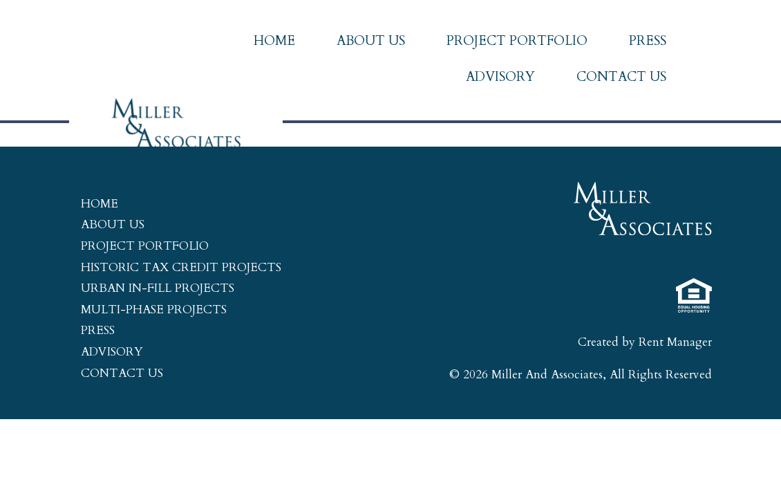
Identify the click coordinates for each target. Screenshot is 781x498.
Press (647, 41)
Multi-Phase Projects (154, 309)
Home (274, 41)
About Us (371, 41)
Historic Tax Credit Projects (181, 267)
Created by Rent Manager (645, 342)
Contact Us (621, 77)
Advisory (500, 77)
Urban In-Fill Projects (157, 288)
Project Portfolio (516, 41)
